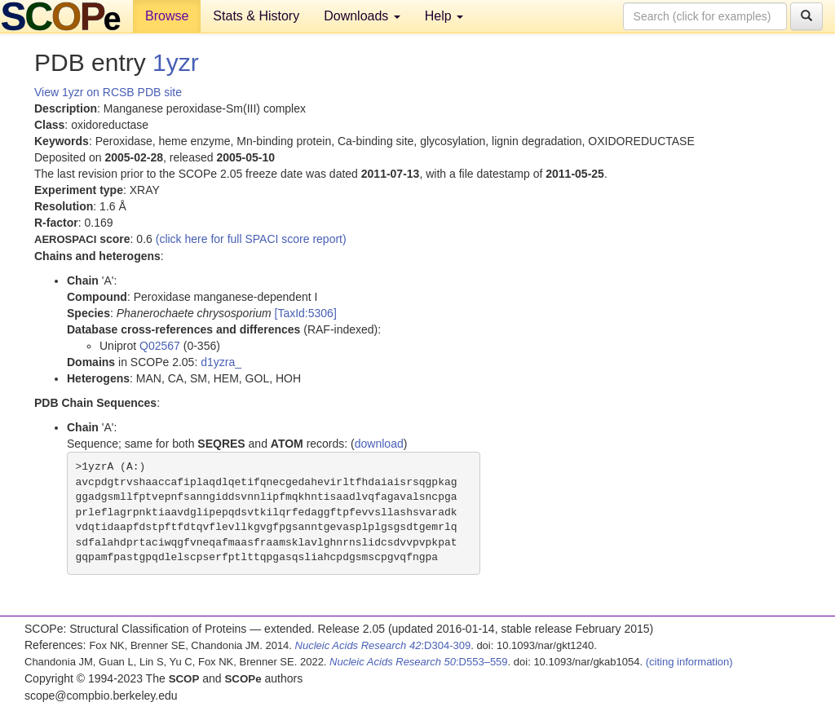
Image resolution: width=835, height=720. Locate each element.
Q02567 (159, 345)
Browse (166, 16)
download (379, 443)
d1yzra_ (221, 362)
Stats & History (256, 16)
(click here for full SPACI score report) (251, 238)
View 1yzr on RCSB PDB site (108, 92)
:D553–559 (418, 662)
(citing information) (689, 662)
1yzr (175, 62)
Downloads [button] (362, 16)
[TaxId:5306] (306, 313)
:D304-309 (383, 645)
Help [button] (444, 16)
